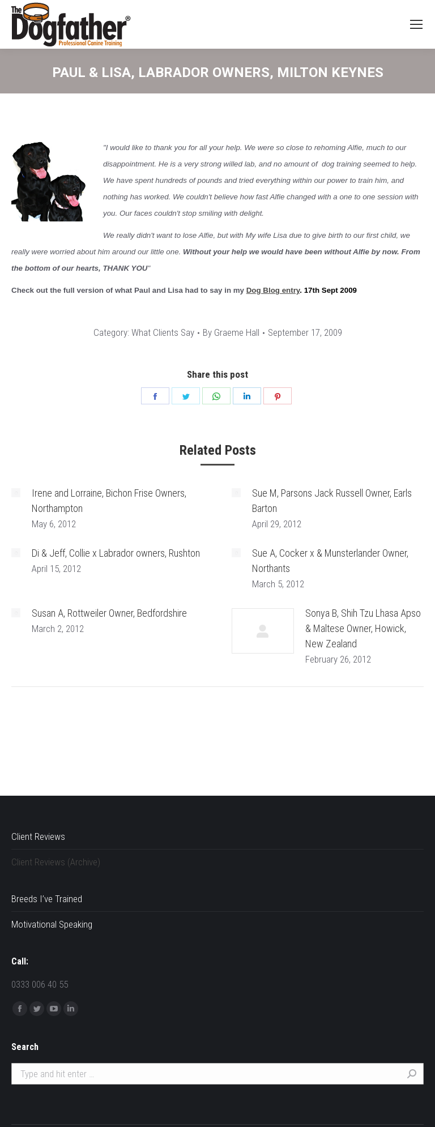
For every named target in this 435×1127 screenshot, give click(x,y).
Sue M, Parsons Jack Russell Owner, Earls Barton (332, 500)
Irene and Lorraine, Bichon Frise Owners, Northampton (109, 500)
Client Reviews (38, 836)
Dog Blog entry (273, 290)
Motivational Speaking (51, 924)
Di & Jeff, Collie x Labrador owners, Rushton (116, 553)
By (231, 332)
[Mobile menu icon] (416, 24)
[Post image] (15, 492)
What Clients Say (162, 332)
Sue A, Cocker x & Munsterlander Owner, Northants (330, 560)
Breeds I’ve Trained (46, 898)
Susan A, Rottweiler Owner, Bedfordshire (109, 613)
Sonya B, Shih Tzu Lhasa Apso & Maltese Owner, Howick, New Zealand (363, 628)
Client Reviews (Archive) (55, 862)
